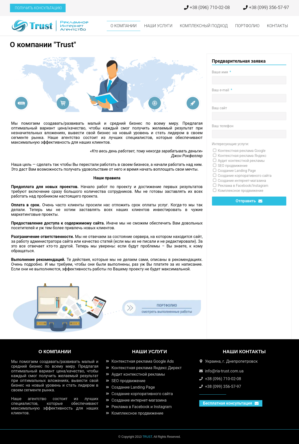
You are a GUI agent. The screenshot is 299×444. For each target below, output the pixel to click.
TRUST (147, 437)
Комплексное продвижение (240, 191)
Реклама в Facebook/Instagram (243, 186)
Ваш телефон (222, 126)
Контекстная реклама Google (242, 151)
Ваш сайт (219, 108)
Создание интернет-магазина (242, 181)
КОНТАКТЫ (277, 25)
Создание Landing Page (237, 171)
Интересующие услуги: (230, 144)
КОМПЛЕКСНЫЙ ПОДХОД (204, 25)
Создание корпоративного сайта (245, 176)
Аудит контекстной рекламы (241, 161)
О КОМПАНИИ (123, 25)
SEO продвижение (233, 166)
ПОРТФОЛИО (247, 25)
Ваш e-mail (221, 90)
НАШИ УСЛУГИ (158, 25)
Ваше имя (220, 72)
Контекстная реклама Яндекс (242, 156)
